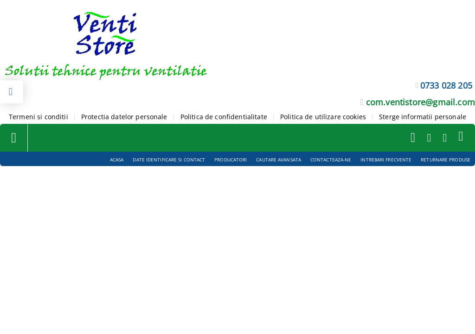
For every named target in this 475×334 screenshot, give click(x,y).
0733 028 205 (446, 85)
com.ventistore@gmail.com (420, 102)
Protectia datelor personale (124, 116)
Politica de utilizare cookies (323, 116)
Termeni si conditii (38, 116)
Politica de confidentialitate (223, 116)
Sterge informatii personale (422, 116)
